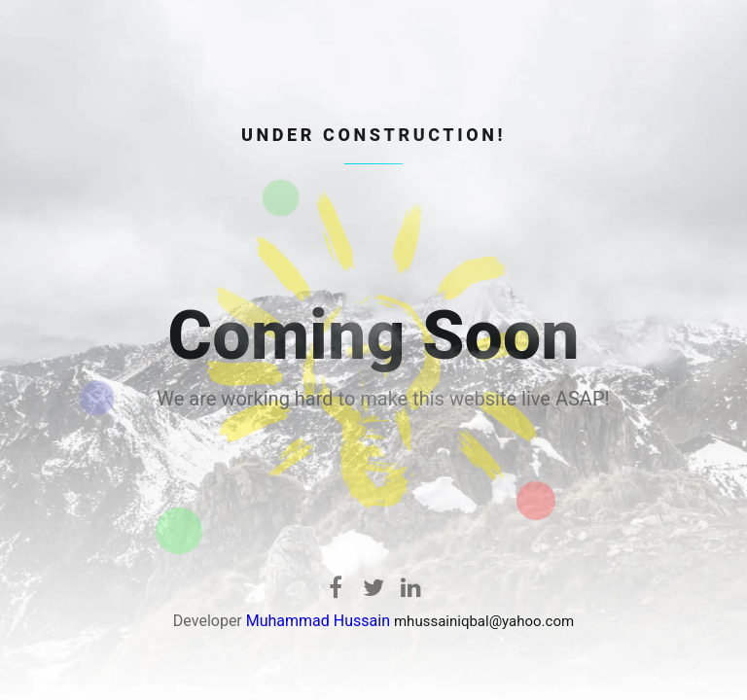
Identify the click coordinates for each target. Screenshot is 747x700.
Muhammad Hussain (318, 621)
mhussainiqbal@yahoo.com (484, 621)
